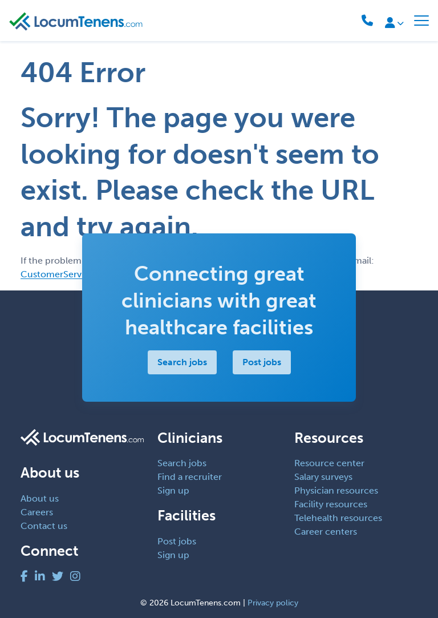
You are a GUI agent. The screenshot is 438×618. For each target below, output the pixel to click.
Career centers (325, 531)
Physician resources (336, 490)
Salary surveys (323, 476)
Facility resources (330, 504)
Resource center (329, 463)
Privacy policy (273, 603)
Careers (37, 512)
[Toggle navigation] (421, 20)
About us (40, 498)
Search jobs (182, 362)
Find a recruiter (189, 476)
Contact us (44, 525)
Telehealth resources (338, 517)
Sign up (173, 490)
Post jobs (261, 362)
